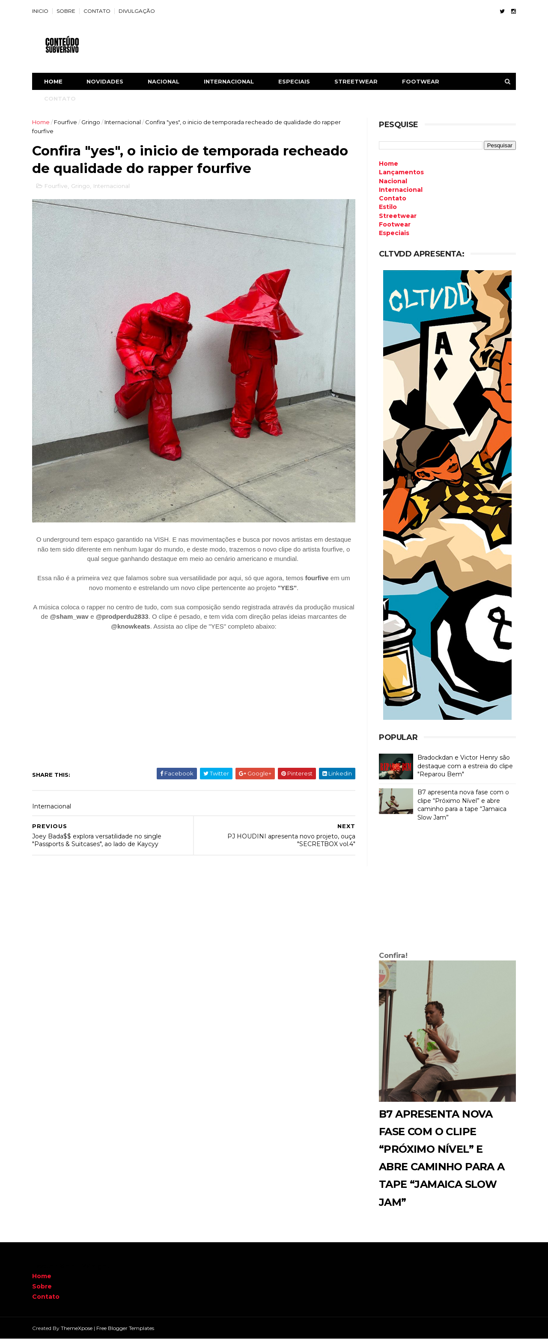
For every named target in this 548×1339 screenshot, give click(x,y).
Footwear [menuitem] (395, 224)
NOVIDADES (104, 81)
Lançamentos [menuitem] (401, 172)
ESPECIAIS (294, 81)
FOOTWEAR (420, 81)
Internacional (122, 122)
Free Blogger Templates (125, 1328)
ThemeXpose (76, 1328)
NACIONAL (163, 81)
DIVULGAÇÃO (137, 11)
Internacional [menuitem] (401, 190)
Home (53, 81)
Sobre (42, 1286)
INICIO (40, 11)
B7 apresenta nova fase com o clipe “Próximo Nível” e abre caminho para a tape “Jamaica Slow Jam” (463, 804)
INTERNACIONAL (229, 81)
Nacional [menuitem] (393, 181)
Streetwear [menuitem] (398, 216)
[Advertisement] (447, 888)
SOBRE (66, 11)
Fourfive (65, 122)
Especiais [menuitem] (394, 233)
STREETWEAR (356, 81)
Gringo (90, 122)
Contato (46, 1296)
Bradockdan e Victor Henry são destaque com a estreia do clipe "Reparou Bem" (465, 766)
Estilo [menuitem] (388, 207)
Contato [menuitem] (392, 198)
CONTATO (96, 11)
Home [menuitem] (388, 163)
